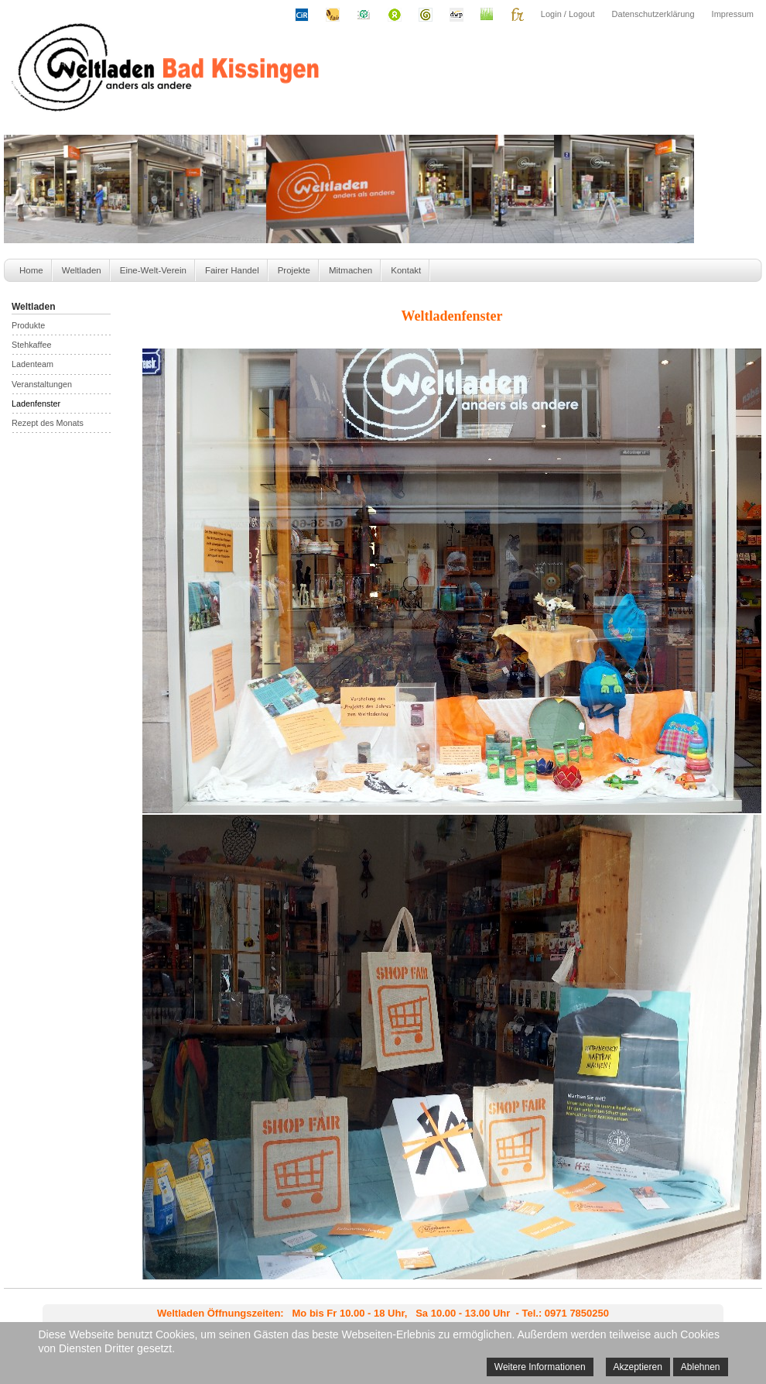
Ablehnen (700, 1367)
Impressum (733, 14)
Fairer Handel (232, 270)
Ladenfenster (36, 403)
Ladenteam (32, 364)
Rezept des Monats (48, 423)
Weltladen (81, 270)
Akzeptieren (638, 1367)
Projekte (294, 270)
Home (31, 270)
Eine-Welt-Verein (153, 270)
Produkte (28, 325)
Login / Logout (568, 14)
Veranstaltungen (42, 384)
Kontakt (406, 270)
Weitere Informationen (540, 1367)
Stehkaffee (31, 344)
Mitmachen (350, 270)
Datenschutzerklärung (653, 14)
